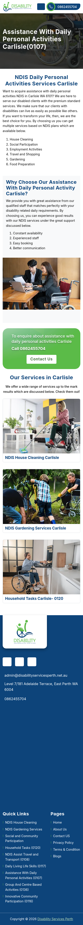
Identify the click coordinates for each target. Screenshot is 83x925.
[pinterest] (19, 661)
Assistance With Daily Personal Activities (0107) (23, 875)
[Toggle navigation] (41, 6)
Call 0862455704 (28, 348)
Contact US (61, 836)
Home (57, 822)
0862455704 (63, 7)
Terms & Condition (66, 849)
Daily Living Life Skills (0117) (25, 866)
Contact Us (41, 359)
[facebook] (7, 661)
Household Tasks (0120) (23, 848)
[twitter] (31, 661)
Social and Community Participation (21, 838)
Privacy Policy (63, 842)
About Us (60, 829)
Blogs (57, 856)
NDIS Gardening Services (23, 829)
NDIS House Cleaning (21, 822)
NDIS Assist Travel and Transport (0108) (21, 856)
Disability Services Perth (55, 919)
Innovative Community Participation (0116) (21, 898)
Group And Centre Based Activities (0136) (23, 887)
